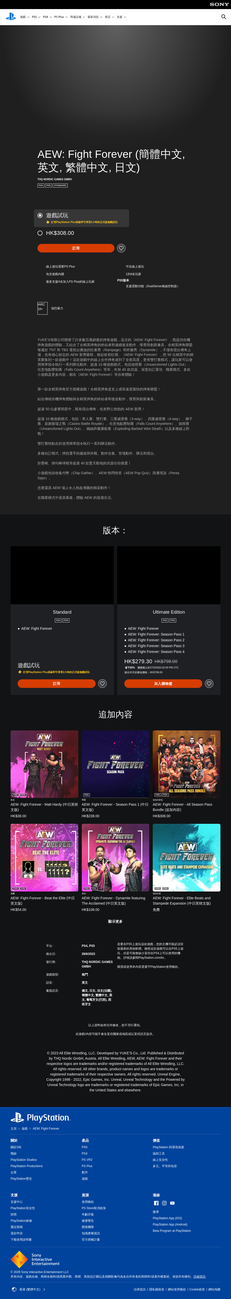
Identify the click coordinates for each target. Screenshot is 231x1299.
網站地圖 (214, 1289)
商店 (107, 17)
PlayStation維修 (21, 1220)
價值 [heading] (156, 1140)
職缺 (14, 1153)
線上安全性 (160, 1160)
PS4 (45, 17)
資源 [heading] (85, 1195)
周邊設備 (75, 17)
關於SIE (16, 1147)
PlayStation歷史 (21, 1178)
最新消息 (93, 17)
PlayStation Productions (27, 1166)
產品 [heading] (85, 1140)
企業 (14, 1172)
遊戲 (23, 17)
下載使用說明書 (21, 1239)
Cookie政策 (197, 1289)
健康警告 (88, 1220)
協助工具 (159, 1153)
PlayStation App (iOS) (167, 1218)
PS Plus (59, 17)
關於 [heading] (14, 1140)
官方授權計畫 (91, 1239)
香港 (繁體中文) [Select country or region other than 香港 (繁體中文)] (29, 1289)
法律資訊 (140, 1289)
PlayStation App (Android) (170, 1224)
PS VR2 (87, 1160)
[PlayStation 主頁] (11, 17)
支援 (119, 17)
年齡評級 (88, 1214)
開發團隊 (88, 1227)
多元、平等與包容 (165, 1166)
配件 (85, 1172)
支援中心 (17, 1202)
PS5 (34, 17)
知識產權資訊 (91, 1233)
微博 (156, 1212)
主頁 (14, 1128)
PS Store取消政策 (94, 1208)
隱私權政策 (156, 1289)
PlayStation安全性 (23, 1208)
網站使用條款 (177, 1289)
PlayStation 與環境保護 (168, 1147)
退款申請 (17, 1233)
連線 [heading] (156, 1195)
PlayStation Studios (24, 1160)
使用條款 (88, 1202)
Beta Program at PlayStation (172, 1231)
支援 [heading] (14, 1195)
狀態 (14, 1214)
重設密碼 (17, 1227)
